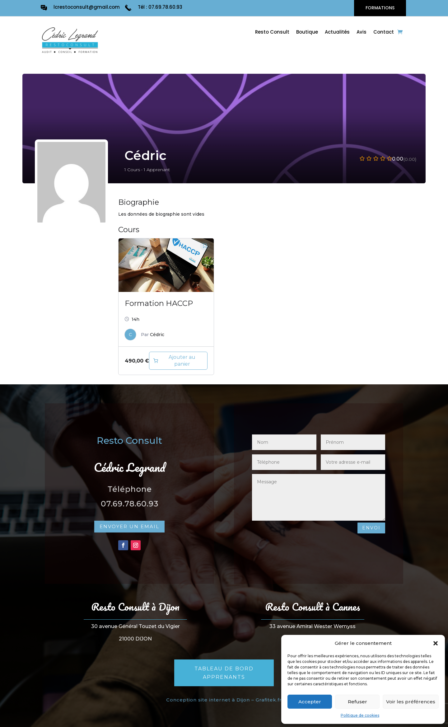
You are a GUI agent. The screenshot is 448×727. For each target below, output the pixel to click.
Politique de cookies (360, 715)
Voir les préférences (410, 702)
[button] (435, 643)
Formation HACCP (159, 303)
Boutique (307, 32)
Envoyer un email (129, 526)
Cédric (157, 334)
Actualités (337, 32)
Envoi (371, 528)
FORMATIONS (380, 8)
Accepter (309, 702)
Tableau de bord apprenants (224, 673)
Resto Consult (272, 32)
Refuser (357, 702)
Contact (383, 32)
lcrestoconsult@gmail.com (87, 7)
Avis (361, 32)
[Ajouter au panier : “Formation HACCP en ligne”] (178, 361)
